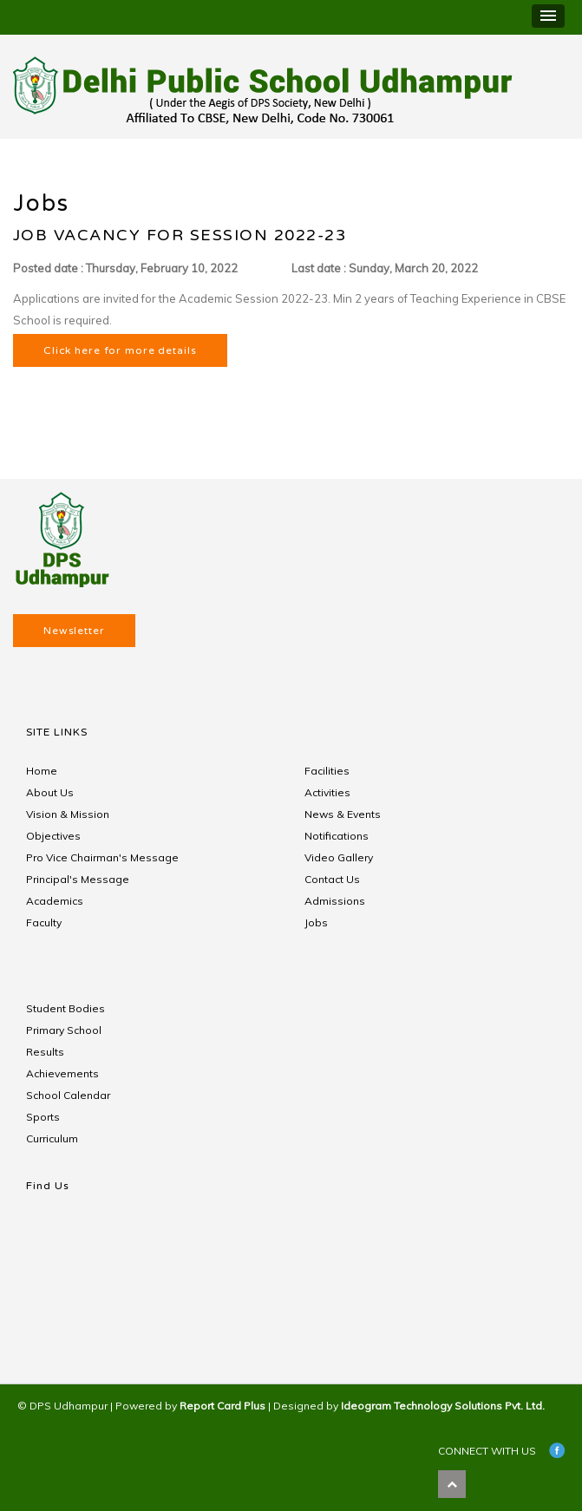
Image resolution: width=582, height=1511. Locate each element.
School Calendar (68, 1095)
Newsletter (74, 631)
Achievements (62, 1073)
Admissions (334, 900)
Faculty (44, 922)
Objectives (53, 835)
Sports (43, 1116)
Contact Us (332, 879)
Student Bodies (65, 1008)
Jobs (316, 922)
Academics (54, 900)
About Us (50, 792)
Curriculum (52, 1138)
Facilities (327, 770)
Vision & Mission (67, 814)
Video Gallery (338, 857)
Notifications (336, 835)
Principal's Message (77, 879)
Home (41, 770)
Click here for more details (120, 350)
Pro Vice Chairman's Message (102, 857)
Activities (327, 792)
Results (45, 1051)
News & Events (342, 814)
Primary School (63, 1030)
